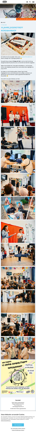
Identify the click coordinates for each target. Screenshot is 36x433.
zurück (3, 22)
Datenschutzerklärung (5, 420)
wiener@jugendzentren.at (18, 406)
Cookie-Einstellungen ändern (18, 430)
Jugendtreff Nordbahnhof (26, 56)
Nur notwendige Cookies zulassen (18, 428)
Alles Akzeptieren (18, 424)
